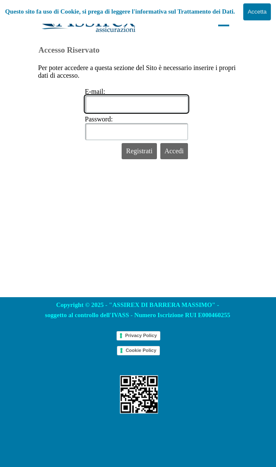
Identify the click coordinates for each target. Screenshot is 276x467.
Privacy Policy (141, 335)
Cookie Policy (140, 350)
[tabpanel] (138, 310)
